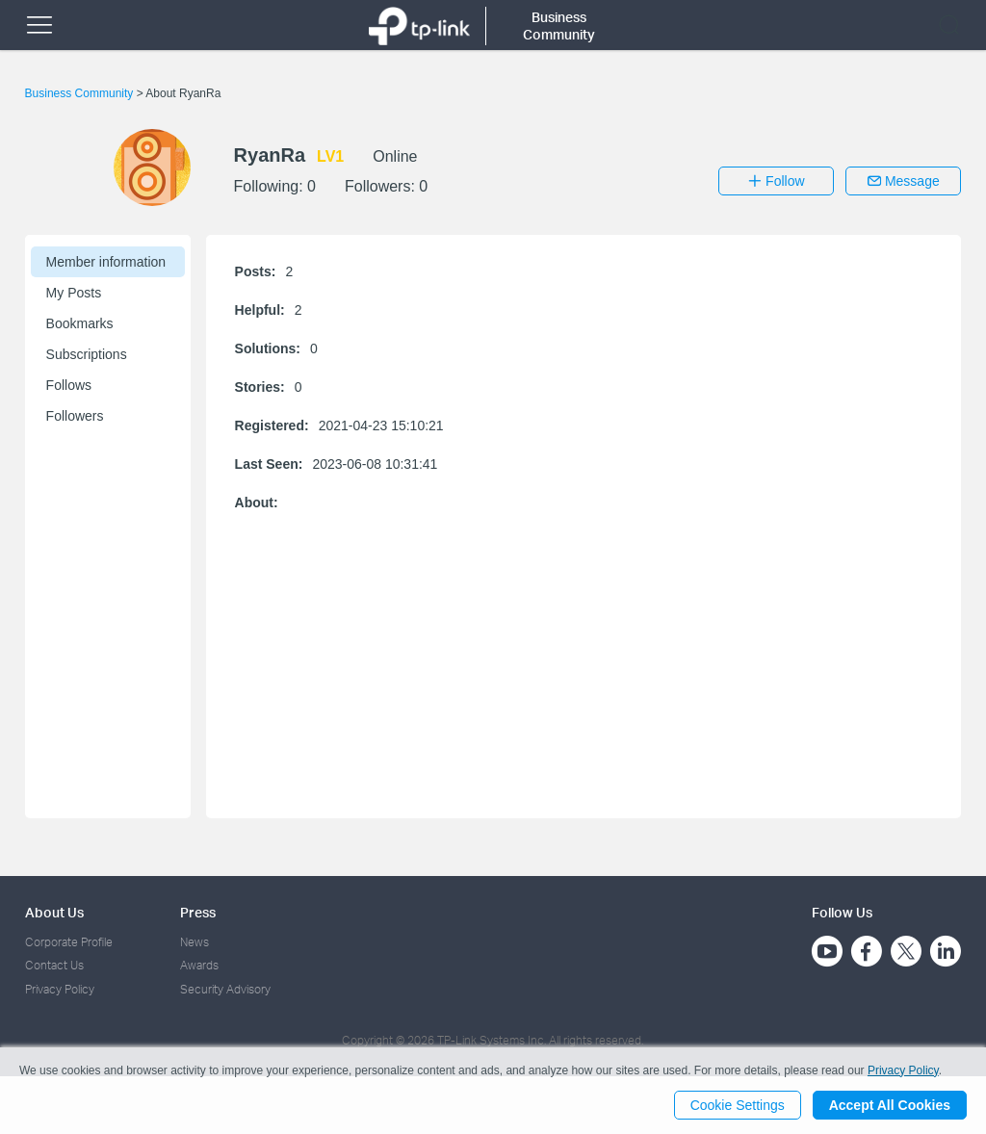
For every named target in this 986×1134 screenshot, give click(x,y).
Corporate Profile (69, 942)
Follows (68, 385)
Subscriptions (86, 354)
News (194, 942)
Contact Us (54, 965)
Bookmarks (80, 323)
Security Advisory (225, 989)
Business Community (81, 93)
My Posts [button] (74, 292)
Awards (199, 965)
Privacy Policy (59, 989)
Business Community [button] (559, 25)
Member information (106, 262)
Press (198, 912)
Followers (75, 416)
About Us (54, 912)
